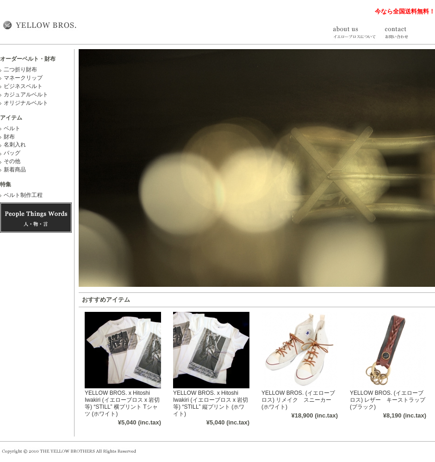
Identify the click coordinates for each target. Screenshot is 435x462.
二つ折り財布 (20, 69)
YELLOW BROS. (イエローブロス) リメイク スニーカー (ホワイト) (298, 400)
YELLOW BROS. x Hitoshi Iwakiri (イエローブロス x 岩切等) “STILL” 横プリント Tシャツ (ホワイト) (122, 403)
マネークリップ (23, 78)
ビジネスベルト (23, 86)
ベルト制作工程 (23, 195)
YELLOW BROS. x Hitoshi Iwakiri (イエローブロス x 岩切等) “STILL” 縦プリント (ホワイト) (210, 403)
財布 (9, 136)
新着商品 (15, 169)
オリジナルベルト (26, 103)
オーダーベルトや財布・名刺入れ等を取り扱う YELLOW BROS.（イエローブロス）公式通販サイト (39, 24)
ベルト (12, 128)
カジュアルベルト (26, 94)
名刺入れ (15, 144)
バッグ (12, 153)
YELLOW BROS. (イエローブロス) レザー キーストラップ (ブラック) (387, 400)
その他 (12, 161)
